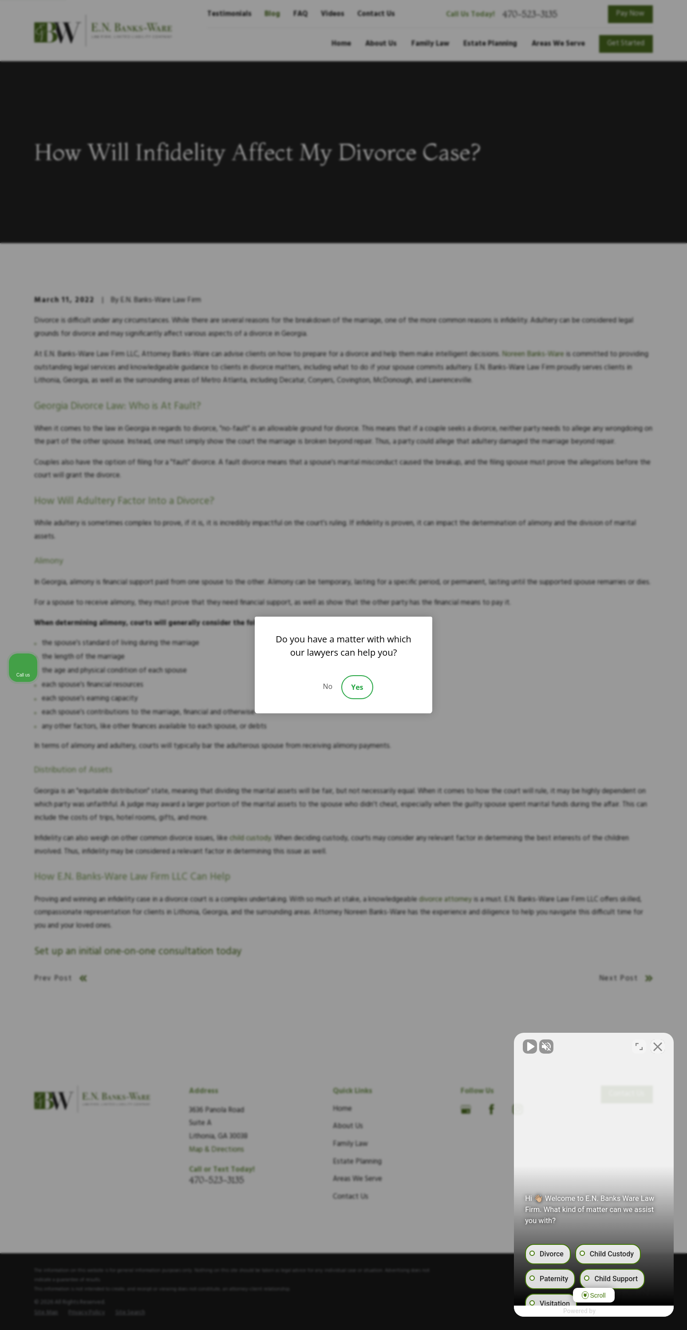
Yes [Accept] (357, 687)
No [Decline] (327, 686)
